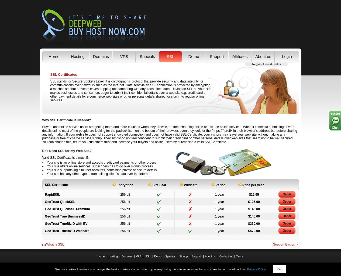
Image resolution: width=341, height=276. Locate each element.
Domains (101, 56)
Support (217, 56)
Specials (147, 56)
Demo (193, 56)
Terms (239, 256)
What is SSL (55, 244)
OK (279, 269)
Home (54, 56)
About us (263, 56)
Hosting (78, 56)
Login (287, 56)
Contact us (225, 256)
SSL (170, 56)
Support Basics (284, 244)
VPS (124, 56)
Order (287, 194)
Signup (183, 256)
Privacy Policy (256, 269)
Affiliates (239, 56)
